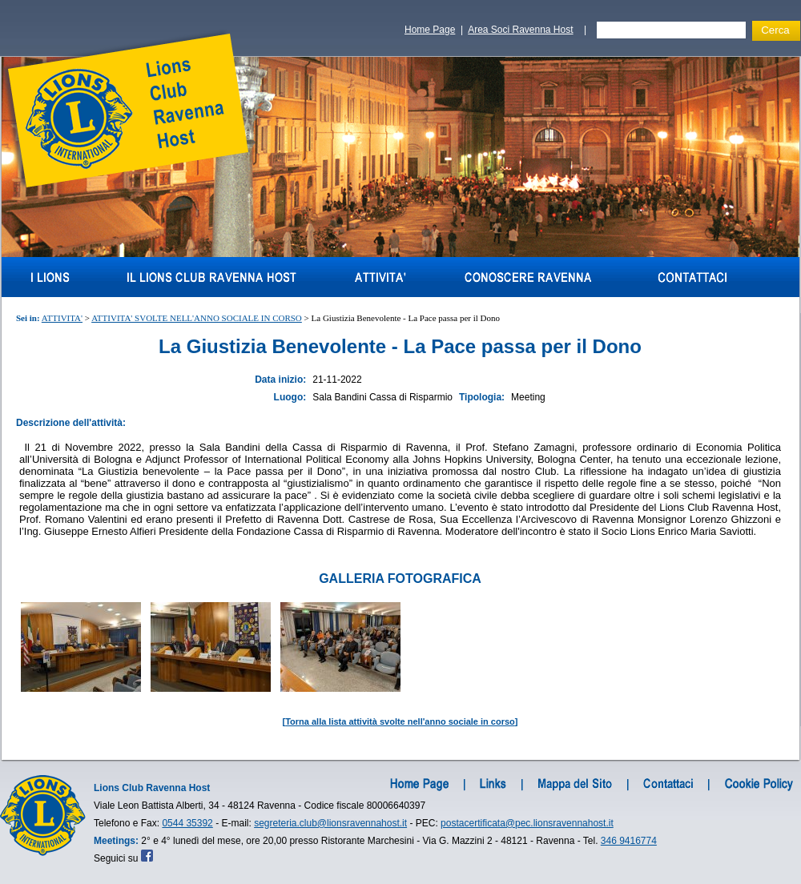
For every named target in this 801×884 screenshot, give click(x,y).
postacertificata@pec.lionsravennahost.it (527, 823)
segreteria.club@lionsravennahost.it (330, 823)
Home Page (430, 29)
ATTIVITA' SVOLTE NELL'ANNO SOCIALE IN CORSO (196, 318)
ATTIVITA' (62, 318)
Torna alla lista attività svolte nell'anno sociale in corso (400, 721)
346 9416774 (629, 840)
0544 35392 (187, 823)
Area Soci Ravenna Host (520, 29)
